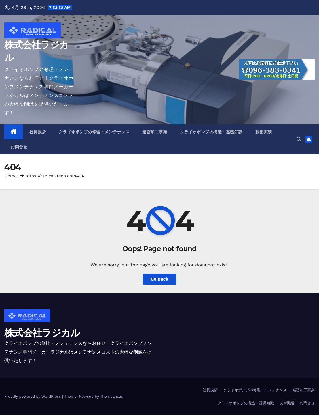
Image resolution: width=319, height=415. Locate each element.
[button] (299, 139)
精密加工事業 (154, 131)
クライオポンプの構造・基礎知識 (211, 131)
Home (10, 176)
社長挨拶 (37, 131)
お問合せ (19, 146)
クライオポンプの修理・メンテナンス (94, 131)
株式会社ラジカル (42, 333)
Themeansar (111, 396)
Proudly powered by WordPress (33, 396)
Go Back (159, 279)
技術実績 (263, 131)
